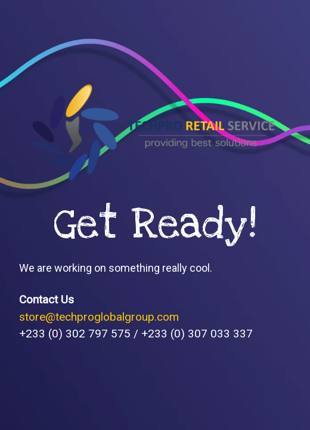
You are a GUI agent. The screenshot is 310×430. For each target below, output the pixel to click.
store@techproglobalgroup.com (99, 317)
